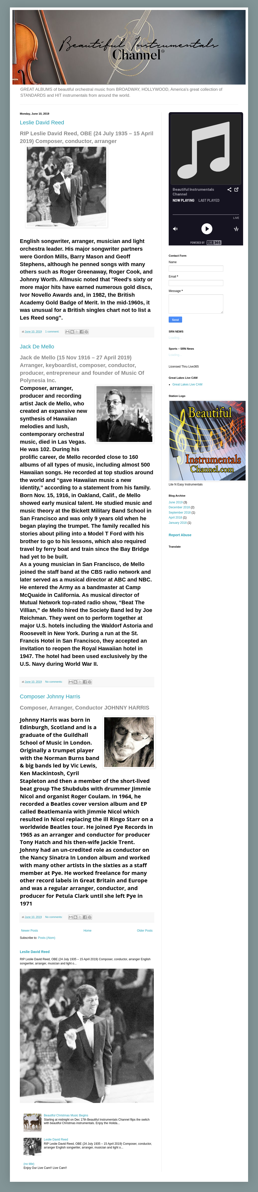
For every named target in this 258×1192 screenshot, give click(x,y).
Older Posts (145, 930)
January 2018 (178, 522)
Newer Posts (29, 930)
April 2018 (175, 517)
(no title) (29, 1164)
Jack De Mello (37, 346)
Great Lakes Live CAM (187, 384)
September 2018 (180, 512)
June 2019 (176, 502)
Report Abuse (180, 535)
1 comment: (52, 331)
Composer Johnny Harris (50, 696)
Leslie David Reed (42, 122)
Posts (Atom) (46, 938)
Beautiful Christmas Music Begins (66, 1115)
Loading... (175, 337)
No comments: (54, 681)
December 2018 (179, 507)
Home (88, 930)
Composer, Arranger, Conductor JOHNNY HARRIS (84, 708)
